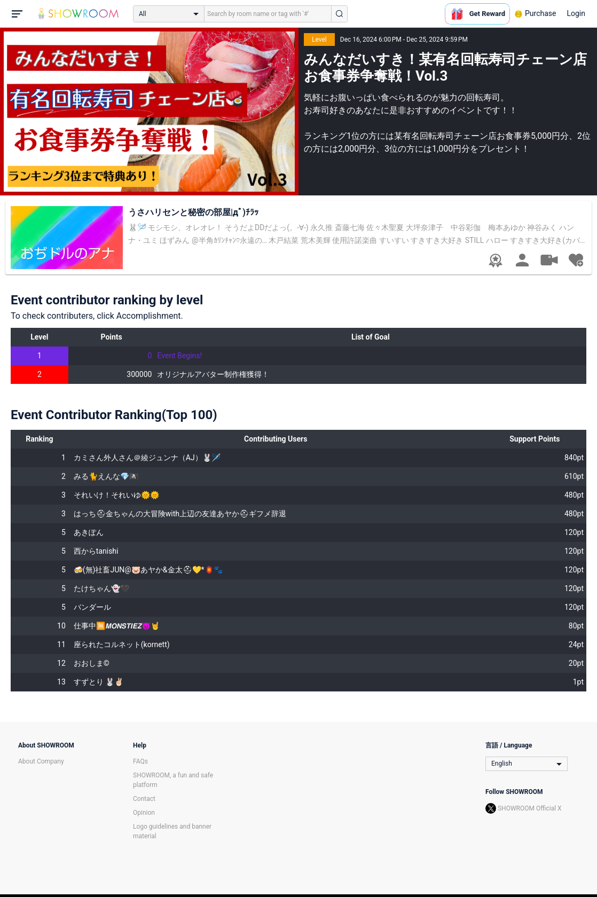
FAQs (140, 761)
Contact (144, 798)
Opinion (144, 812)
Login (576, 13)
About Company (41, 761)
